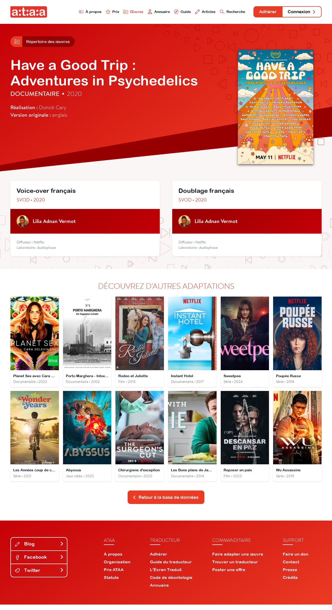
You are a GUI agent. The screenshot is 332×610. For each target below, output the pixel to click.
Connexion (300, 12)
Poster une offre (228, 575)
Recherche (224, 12)
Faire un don (295, 559)
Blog (39, 549)
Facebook (39, 562)
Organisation (117, 567)
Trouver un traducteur (235, 567)
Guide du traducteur (171, 567)
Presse (290, 575)
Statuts (111, 582)
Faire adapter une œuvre (237, 559)
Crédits (290, 582)
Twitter (39, 575)
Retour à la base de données (165, 502)
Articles (195, 12)
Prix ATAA (114, 575)
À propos (73, 12)
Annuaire (146, 12)
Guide (171, 12)
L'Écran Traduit (166, 575)
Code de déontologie (171, 582)
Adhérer (262, 12)
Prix (96, 12)
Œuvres (118, 12)
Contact (291, 567)
